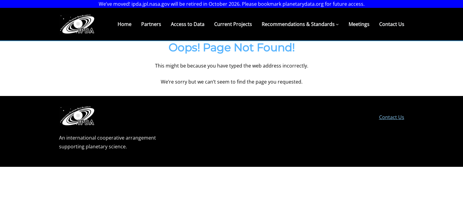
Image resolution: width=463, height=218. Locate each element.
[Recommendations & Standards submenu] (337, 24)
